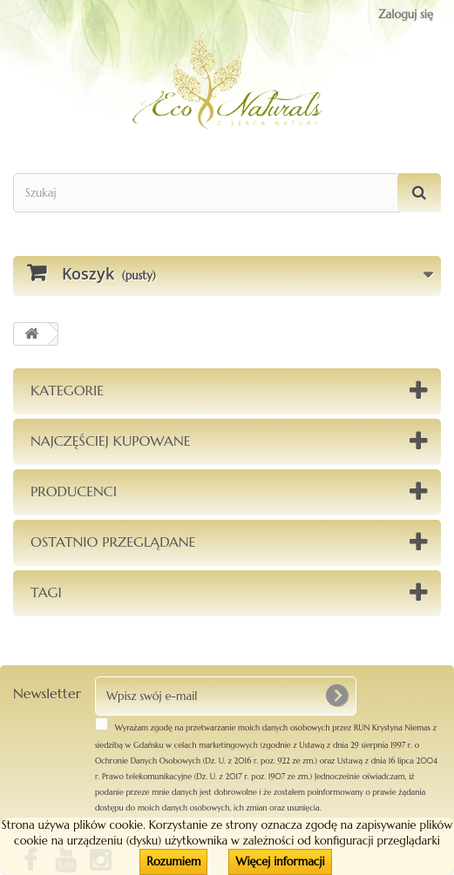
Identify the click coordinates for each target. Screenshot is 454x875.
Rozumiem (173, 861)
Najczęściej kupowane (110, 440)
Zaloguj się (405, 14)
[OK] (336, 695)
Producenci (73, 491)
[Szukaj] (419, 192)
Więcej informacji (279, 861)
